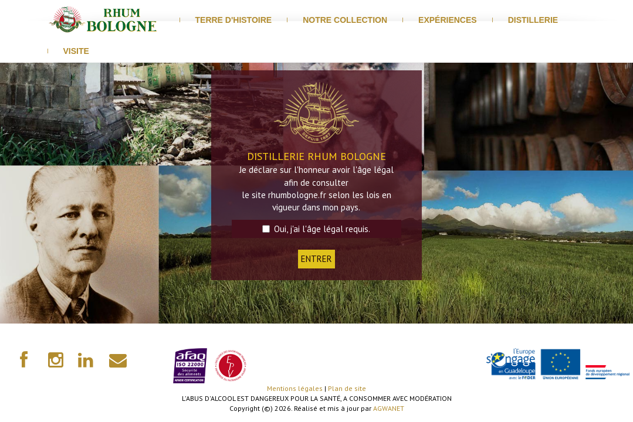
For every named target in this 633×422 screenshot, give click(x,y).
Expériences (447, 20)
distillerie (533, 20)
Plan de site (347, 388)
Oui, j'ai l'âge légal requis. (316, 228)
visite (76, 51)
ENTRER (316, 258)
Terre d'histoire (233, 20)
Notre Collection (345, 20)
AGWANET (388, 408)
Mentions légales (295, 388)
